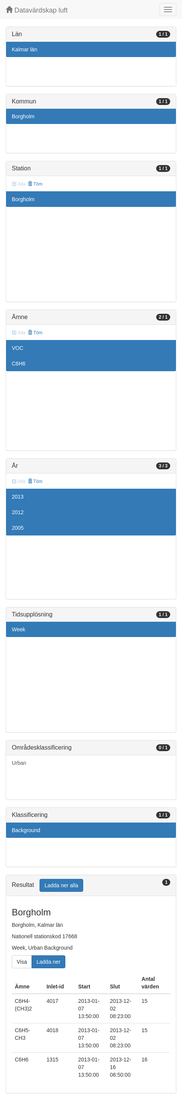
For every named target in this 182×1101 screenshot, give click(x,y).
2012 (18, 512)
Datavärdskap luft (37, 10)
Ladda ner (48, 962)
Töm (35, 184)
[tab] (91, 885)
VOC (17, 348)
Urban (19, 763)
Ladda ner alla (61, 885)
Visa (22, 962)
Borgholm (23, 116)
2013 (18, 497)
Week (18, 629)
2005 (18, 528)
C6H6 (18, 364)
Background (26, 830)
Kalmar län (24, 49)
